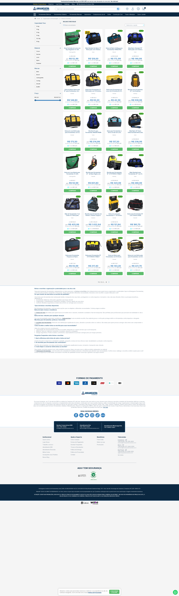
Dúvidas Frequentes (76, 444)
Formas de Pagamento (77, 442)
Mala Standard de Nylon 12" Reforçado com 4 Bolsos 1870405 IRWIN (93, 49)
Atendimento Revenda (49, 449)
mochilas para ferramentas (43, 322)
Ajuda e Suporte (76, 437)
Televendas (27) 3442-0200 (126, 446)
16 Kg (37, 41)
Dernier (38, 54)
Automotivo (87, 14)
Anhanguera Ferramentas (43, 351)
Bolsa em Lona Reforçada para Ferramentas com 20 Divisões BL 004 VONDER (135, 257)
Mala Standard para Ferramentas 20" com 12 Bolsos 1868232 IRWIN (135, 174)
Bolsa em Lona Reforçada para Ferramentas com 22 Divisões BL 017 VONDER (72, 132)
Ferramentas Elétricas (45, 14)
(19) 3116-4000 (61, 427)
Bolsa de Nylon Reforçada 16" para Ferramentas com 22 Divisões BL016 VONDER (72, 91)
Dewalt (38, 83)
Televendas (122, 437)
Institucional (47, 437)
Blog (73, 4)
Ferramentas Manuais (76, 14)
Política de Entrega (76, 449)
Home (38, 18)
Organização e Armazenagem (50, 18)
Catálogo (66, 4)
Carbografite (39, 77)
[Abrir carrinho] (144, 9)
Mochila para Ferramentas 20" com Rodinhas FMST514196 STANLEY (135, 91)
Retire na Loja (101, 442)
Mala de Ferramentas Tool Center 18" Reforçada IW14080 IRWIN (72, 215)
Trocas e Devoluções (77, 447)
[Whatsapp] (175, 592)
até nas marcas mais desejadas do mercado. (89, 1)
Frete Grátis (100, 439)
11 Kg (37, 29)
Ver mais (105, 407)
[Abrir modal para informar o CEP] (127, 9)
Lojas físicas (46, 442)
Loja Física (59, 4)
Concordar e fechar (114, 591)
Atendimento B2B (47, 447)
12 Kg (37, 32)
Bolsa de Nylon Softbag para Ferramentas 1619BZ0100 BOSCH (114, 49)
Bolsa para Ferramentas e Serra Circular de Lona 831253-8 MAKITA (114, 132)
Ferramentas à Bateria (60, 14)
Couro (38, 51)
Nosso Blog (46, 457)
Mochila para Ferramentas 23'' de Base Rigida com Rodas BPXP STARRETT (93, 174)
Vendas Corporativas (39, 4)
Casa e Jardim (141, 14)
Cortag (38, 80)
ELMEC (38, 86)
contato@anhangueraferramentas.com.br (65, 428)
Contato (73, 454)
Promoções (100, 444)
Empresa (51, 4)
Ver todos (120, 455)
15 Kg (37, 35)
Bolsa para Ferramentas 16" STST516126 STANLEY (93, 256)
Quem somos (46, 439)
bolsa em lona (67, 318)
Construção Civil (117, 14)
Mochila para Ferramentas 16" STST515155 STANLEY (114, 173)
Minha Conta (46, 452)
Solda (109, 14)
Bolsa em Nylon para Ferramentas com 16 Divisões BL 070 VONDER (114, 257)
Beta (37, 71)
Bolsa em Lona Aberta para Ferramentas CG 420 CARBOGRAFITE (72, 174)
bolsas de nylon (40, 312)
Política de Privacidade (77, 452)
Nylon (37, 60)
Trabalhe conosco (48, 444)
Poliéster (38, 63)
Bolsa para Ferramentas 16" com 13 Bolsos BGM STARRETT (135, 215)
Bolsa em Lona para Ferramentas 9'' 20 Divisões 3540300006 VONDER (114, 215)
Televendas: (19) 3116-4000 (126, 441)
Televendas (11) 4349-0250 (126, 451)
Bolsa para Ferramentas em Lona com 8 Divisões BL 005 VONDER (114, 91)
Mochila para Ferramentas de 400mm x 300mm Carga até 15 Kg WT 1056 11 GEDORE (93, 215)
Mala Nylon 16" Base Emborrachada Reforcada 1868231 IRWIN (135, 132)
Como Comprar (75, 439)
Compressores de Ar (99, 14)
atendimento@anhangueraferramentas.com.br (89, 428)
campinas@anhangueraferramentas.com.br (127, 442)
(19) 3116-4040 (85, 427)
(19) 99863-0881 (109, 427)
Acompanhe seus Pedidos (50, 454)
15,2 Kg (38, 38)
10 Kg (37, 26)
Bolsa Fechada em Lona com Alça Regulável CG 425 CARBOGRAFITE (72, 49)
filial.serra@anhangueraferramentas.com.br (127, 447)
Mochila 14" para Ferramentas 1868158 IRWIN (93, 131)
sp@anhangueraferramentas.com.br (125, 452)
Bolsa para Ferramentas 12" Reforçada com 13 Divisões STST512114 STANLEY (93, 91)
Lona (37, 57)
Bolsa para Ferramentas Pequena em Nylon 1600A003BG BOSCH (72, 257)
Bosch (38, 74)
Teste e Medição (130, 14)
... (104, 282)
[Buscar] (118, 9)
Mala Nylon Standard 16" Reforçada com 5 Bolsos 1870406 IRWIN (135, 49)
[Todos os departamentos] (34, 14)
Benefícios (100, 437)
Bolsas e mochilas (66, 18)
